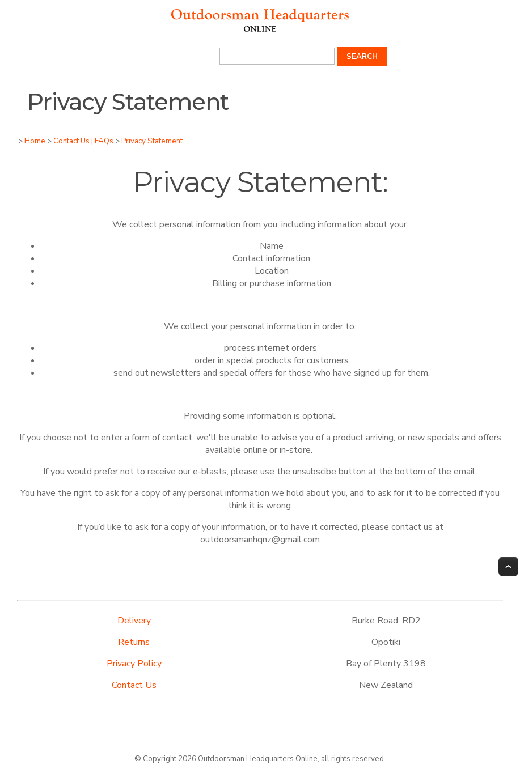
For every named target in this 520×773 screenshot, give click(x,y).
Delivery (134, 620)
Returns (134, 642)
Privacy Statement (152, 141)
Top (508, 566)
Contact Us (134, 685)
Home (34, 141)
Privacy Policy (134, 663)
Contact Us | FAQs (83, 141)
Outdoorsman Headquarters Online (258, 759)
